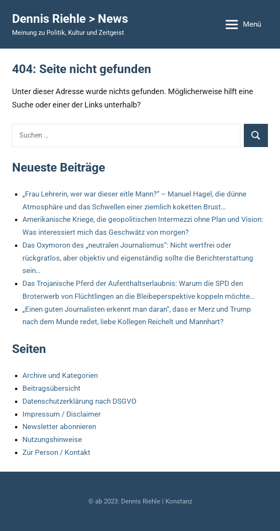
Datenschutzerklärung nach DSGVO (79, 401)
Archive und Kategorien (60, 375)
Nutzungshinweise (52, 439)
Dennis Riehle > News (70, 19)
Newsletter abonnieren (59, 426)
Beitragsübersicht (51, 388)
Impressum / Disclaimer (61, 414)
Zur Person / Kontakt (56, 452)
